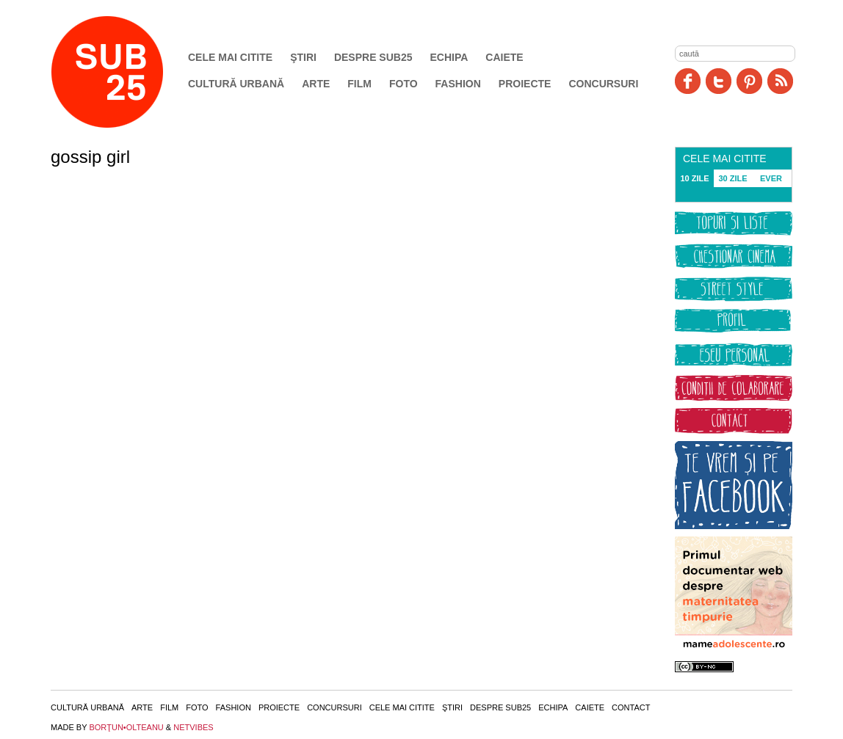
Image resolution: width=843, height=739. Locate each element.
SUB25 (124, 71)
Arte (316, 84)
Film (359, 84)
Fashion (458, 84)
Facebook (688, 81)
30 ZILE (732, 178)
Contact (631, 707)
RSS (780, 81)
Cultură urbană (236, 84)
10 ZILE (694, 178)
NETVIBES (193, 727)
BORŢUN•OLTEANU (126, 727)
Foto (403, 84)
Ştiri (303, 57)
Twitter (718, 81)
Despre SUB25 (373, 57)
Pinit (749, 81)
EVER (771, 178)
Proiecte (525, 84)
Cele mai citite (230, 57)
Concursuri (603, 84)
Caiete (504, 57)
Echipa (449, 57)
